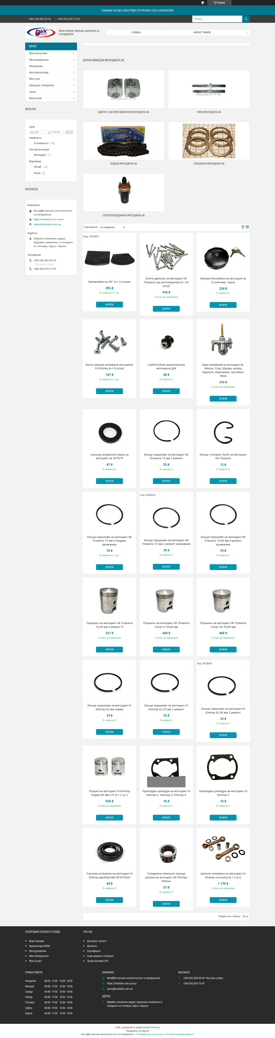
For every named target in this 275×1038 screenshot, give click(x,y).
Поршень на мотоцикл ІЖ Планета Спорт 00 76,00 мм (223, 624)
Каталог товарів (202, 32)
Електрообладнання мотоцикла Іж (124, 215)
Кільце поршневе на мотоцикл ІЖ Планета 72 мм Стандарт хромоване (109, 540)
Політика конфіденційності (180, 1034)
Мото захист (35, 961)
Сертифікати (93, 951)
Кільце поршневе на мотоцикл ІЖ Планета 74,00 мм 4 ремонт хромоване (223, 540)
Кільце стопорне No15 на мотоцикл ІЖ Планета (223, 456)
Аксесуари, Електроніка (41, 85)
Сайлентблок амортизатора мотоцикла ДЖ (166, 366)
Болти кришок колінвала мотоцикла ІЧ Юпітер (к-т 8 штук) (109, 366)
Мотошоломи (36, 66)
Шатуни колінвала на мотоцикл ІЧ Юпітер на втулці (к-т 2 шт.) (223, 875)
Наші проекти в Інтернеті (100, 956)
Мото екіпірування (39, 60)
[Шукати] (246, 19)
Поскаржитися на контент (149, 1034)
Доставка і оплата (96, 941)
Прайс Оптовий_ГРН (97, 961)
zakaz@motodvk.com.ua (47, 224)
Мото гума (34, 78)
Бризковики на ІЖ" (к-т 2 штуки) (110, 281)
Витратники (35, 98)
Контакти (92, 946)
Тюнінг (32, 92)
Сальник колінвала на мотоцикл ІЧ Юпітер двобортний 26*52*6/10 (109, 875)
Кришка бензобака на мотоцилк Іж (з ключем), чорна (223, 280)
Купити (109, 304)
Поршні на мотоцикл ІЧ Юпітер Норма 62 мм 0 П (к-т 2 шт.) (109, 793)
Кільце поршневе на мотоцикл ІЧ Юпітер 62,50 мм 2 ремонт (223, 710)
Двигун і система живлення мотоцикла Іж (123, 112)
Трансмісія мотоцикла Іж (209, 163)
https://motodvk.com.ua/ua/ (49, 219)
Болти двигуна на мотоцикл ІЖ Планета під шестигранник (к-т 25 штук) (166, 282)
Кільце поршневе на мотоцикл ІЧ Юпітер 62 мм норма (109, 707)
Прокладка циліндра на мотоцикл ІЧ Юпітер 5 (223, 793)
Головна (136, 32)
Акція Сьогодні (36, 941)
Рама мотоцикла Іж (209, 112)
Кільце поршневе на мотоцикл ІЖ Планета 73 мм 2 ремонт (166, 456)
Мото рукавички (37, 951)
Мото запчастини (38, 53)
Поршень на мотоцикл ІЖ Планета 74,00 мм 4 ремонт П (109, 624)
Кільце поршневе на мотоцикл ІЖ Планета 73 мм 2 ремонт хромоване (166, 542)
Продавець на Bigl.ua (137, 1031)
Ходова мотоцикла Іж (123, 163)
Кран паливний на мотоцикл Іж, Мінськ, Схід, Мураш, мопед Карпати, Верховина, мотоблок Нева (223, 370)
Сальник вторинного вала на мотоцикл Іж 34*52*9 (109, 456)
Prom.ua (155, 1027)
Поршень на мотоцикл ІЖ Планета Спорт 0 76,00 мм (166, 624)
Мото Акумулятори (38, 72)
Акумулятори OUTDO (39, 946)
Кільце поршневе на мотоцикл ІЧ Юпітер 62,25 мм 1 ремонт (166, 707)
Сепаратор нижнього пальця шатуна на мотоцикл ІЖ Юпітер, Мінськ (166, 877)
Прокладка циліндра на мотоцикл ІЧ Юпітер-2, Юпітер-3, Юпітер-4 (166, 793)
